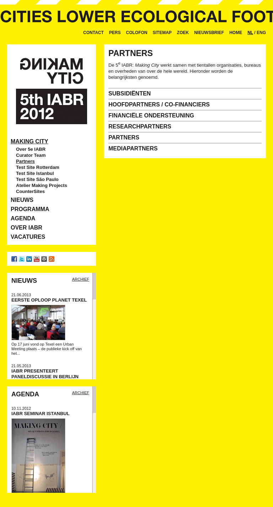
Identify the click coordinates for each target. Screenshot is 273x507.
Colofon (137, 32)
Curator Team (31, 155)
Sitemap (162, 32)
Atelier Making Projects (41, 185)
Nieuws (22, 200)
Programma (30, 209)
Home (235, 32)
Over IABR (26, 228)
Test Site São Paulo (37, 179)
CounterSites (30, 191)
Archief (80, 279)
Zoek (183, 32)
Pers (115, 32)
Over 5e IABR (31, 149)
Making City (29, 141)
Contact (93, 32)
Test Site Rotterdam (37, 167)
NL (250, 32)
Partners (25, 161)
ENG (261, 32)
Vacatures (28, 237)
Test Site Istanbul (35, 173)
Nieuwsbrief (209, 32)
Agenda (23, 218)
